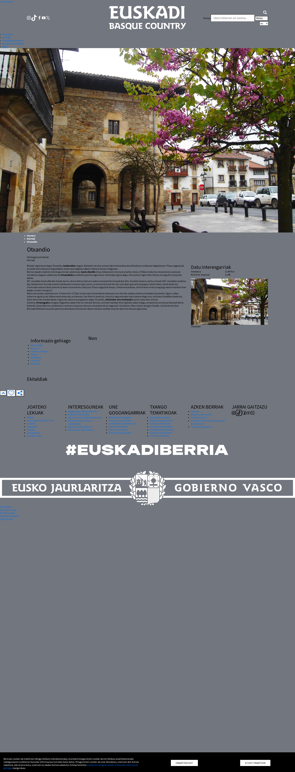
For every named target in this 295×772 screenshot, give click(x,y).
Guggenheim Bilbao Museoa (82, 411)
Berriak (195, 411)
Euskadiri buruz (199, 417)
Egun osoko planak (160, 417)
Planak (34, 354)
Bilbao (30, 417)
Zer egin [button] (6, 37)
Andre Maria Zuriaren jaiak (122, 423)
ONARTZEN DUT (184, 762)
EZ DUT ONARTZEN (255, 762)
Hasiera (31, 235)
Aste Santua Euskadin (120, 432)
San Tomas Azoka (118, 429)
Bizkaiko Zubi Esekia (78, 414)
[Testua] (233, 18)
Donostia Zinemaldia (120, 420)
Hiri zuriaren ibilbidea (161, 426)
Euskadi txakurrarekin (161, 420)
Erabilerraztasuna (9, 516)
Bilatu (261, 18)
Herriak (31, 238)
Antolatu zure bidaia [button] (13, 43)
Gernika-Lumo (34, 435)
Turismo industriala (160, 423)
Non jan (35, 348)
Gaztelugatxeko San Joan (40, 420)
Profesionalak (7, 512)
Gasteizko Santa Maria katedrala (85, 417)
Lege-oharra (6, 519)
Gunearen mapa (8, 509)
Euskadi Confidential (160, 432)
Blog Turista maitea (201, 414)
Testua (206, 18)
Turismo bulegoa (39, 351)
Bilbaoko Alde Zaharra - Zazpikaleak (80, 422)
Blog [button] (4, 46)
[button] (265, 12)
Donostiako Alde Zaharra (81, 429)
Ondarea (35, 360)
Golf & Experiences (159, 435)
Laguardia (32, 426)
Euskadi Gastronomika (161, 429)
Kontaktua (5, 506)
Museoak (35, 363)
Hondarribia (33, 432)
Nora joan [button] (7, 34)
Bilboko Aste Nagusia (120, 417)
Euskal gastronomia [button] (13, 40)
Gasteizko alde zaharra (80, 426)
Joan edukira (6, 1)
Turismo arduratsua (201, 426)
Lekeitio (31, 423)
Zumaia (31, 429)
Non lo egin (37, 345)
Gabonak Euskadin (118, 426)
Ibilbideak (36, 357)
